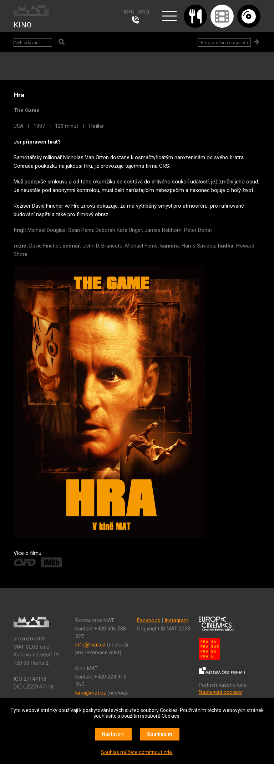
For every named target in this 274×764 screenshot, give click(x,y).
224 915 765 (137, 20)
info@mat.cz (90, 644)
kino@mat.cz (90, 693)
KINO (23, 25)
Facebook (148, 620)
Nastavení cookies (220, 692)
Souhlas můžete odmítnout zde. (137, 752)
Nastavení (113, 734)
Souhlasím (159, 734)
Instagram (176, 620)
